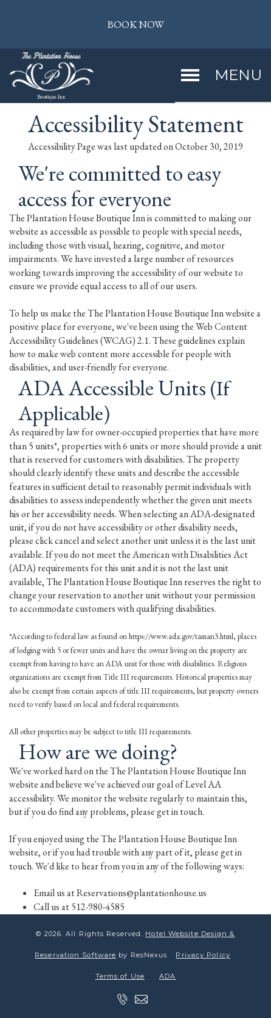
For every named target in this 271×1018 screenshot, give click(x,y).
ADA (167, 976)
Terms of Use (120, 976)
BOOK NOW (135, 24)
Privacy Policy (203, 955)
